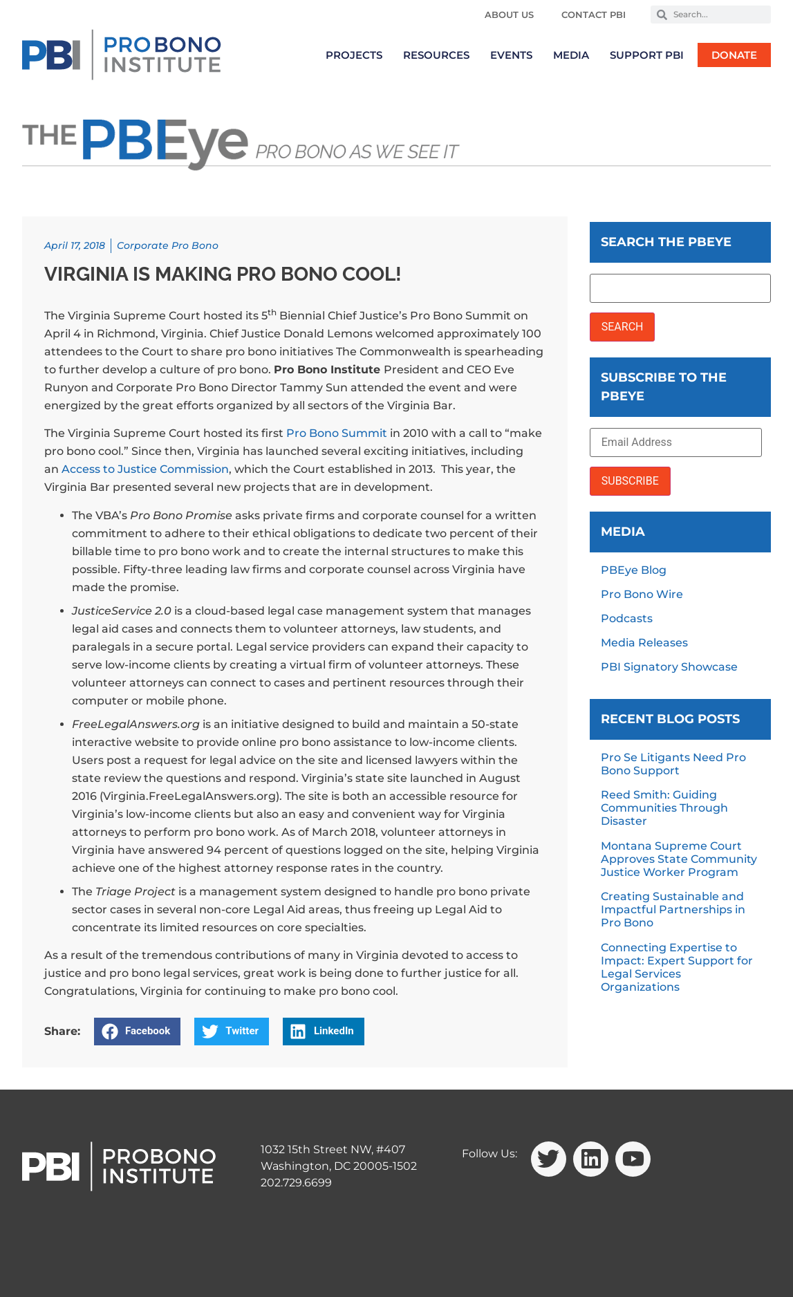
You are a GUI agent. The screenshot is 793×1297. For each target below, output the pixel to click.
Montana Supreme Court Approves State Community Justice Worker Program (679, 859)
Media (571, 55)
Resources (436, 55)
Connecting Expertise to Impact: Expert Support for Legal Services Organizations (677, 967)
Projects (354, 55)
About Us (509, 14)
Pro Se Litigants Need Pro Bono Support (673, 764)
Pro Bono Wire (642, 594)
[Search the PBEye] (680, 288)
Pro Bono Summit (336, 433)
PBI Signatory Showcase (669, 666)
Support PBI (647, 55)
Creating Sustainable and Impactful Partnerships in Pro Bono (673, 909)
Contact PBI (593, 14)
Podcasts (627, 618)
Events (511, 55)
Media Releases (644, 642)
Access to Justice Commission (145, 469)
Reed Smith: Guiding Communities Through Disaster (664, 808)
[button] (137, 1031)
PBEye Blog (633, 570)
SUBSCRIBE (630, 480)
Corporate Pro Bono (167, 245)
